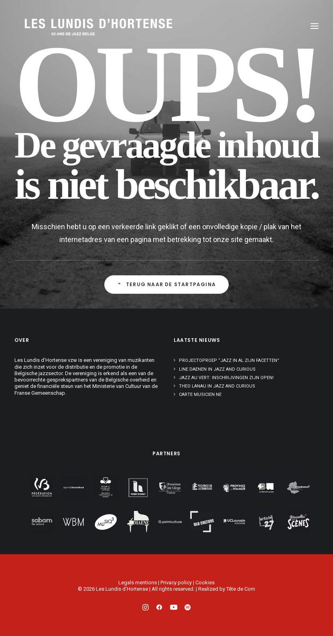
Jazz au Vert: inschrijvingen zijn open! (226, 377)
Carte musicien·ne (200, 394)
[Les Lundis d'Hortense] (62, 26)
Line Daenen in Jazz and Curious (217, 369)
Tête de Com (240, 589)
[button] (314, 26)
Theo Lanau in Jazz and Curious (217, 386)
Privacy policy (176, 582)
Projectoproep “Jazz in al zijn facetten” (229, 360)
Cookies (205, 582)
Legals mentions (137, 582)
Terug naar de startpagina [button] (166, 284)
